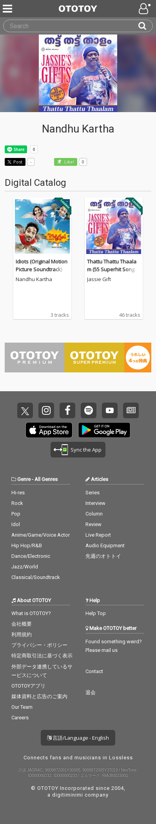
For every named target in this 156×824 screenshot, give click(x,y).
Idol (15, 524)
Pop (15, 514)
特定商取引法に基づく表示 (42, 656)
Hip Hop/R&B (26, 545)
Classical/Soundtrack (35, 577)
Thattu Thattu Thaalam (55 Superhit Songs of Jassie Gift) (112, 269)
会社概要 (21, 624)
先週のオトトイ (103, 556)
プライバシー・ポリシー (39, 645)
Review (93, 524)
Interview (95, 503)
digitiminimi (67, 795)
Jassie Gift (99, 279)
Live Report (98, 535)
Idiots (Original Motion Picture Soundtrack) (41, 265)
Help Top (95, 613)
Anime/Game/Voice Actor (40, 535)
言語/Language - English (78, 737)
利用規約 (21, 634)
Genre (24, 479)
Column (94, 514)
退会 (90, 692)
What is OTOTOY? (31, 613)
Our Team (22, 707)
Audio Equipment (105, 545)
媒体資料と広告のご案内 (39, 696)
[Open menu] (145, 8)
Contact (94, 671)
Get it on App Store (49, 430)
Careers (20, 718)
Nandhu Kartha (34, 279)
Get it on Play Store (104, 430)
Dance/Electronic (30, 556)
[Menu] (8, 8)
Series (92, 492)
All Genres (46, 479)
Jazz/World (24, 567)
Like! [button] (68, 162)
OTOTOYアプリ (28, 686)
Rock (17, 503)
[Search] (145, 26)
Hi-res (18, 492)
